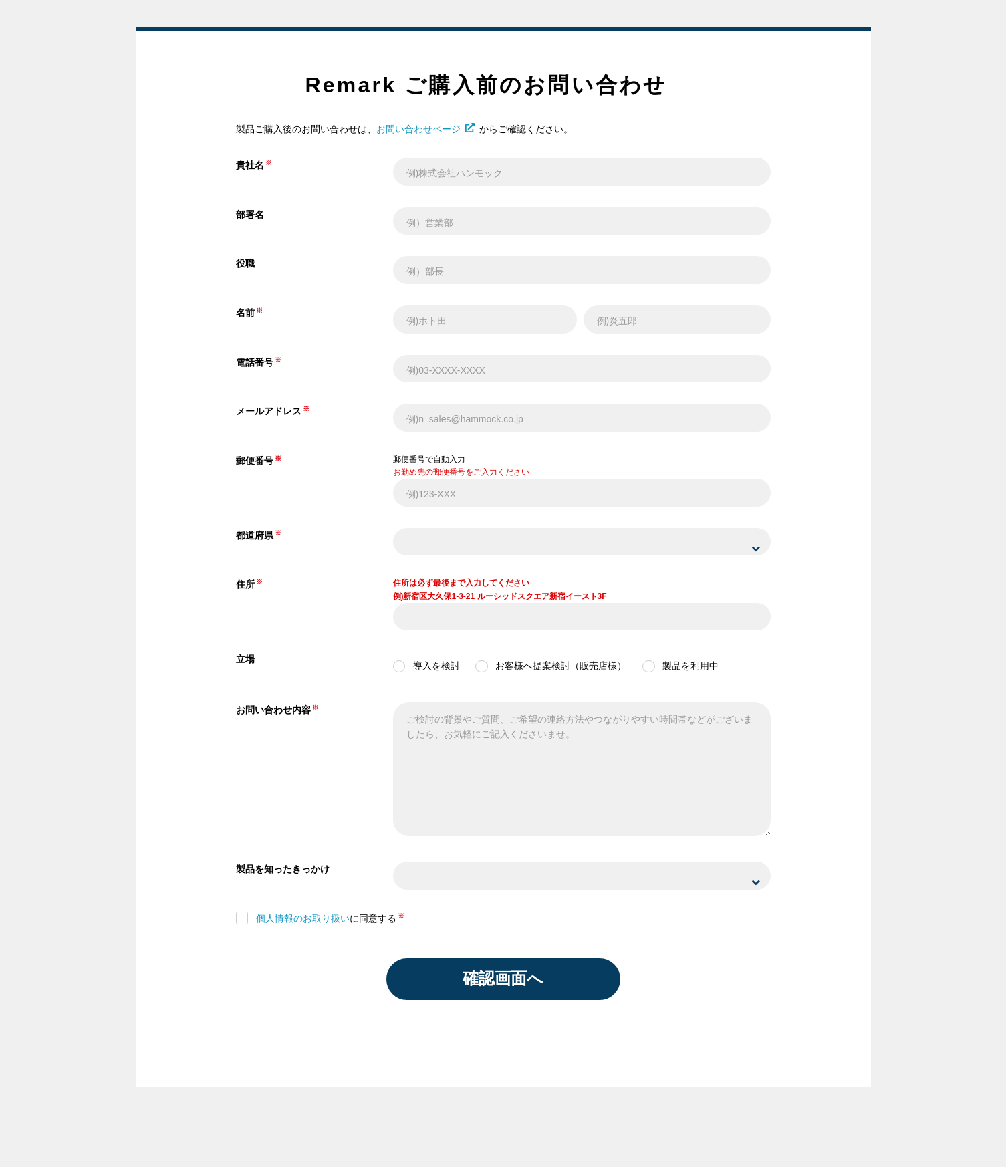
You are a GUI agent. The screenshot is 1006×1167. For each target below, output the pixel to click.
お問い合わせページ (425, 129)
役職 (245, 263)
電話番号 (254, 362)
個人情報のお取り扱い (303, 918)
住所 (245, 584)
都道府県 (254, 535)
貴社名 (250, 165)
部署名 (250, 214)
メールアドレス (268, 411)
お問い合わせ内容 (273, 709)
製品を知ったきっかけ (283, 869)
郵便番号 (254, 460)
